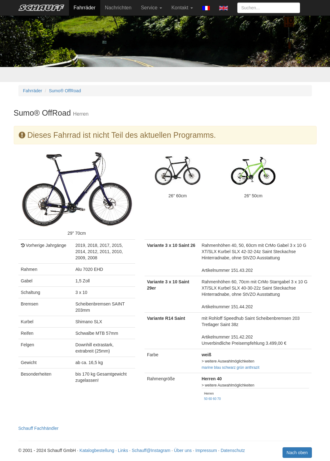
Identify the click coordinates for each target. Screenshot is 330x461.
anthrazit (252, 367)
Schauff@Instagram (151, 450)
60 (210, 399)
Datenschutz (233, 450)
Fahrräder (85, 7)
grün (240, 367)
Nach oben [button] (297, 452)
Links (123, 450)
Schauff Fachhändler (38, 428)
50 (206, 399)
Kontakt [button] (182, 7)
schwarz (229, 367)
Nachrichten (118, 7)
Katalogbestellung (97, 450)
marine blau (211, 367)
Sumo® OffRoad (65, 90)
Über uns (183, 450)
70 (219, 399)
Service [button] (151, 7)
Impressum (206, 450)
